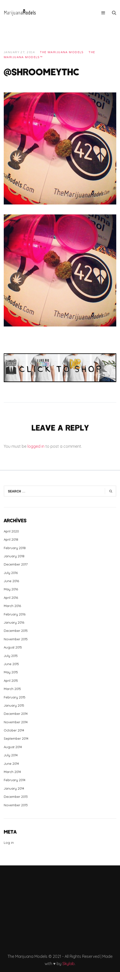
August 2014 (13, 747)
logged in (35, 446)
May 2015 (11, 672)
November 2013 (16, 805)
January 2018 (14, 556)
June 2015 (11, 664)
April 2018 (11, 539)
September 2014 (16, 738)
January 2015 (14, 705)
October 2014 (14, 730)
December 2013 (16, 797)
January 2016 (14, 622)
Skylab (68, 963)
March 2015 (12, 689)
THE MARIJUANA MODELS (62, 52)
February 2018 (15, 548)
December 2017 (16, 564)
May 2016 (11, 589)
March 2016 (12, 606)
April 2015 (11, 681)
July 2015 (11, 656)
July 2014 (11, 755)
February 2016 (14, 614)
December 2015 (16, 631)
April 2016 (11, 598)
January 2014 (14, 788)
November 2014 (16, 722)
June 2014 (11, 764)
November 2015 (16, 639)
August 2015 (13, 647)
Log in (9, 843)
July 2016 (11, 573)
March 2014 (12, 772)
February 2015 (14, 697)
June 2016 (11, 581)
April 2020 (11, 531)
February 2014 (14, 780)
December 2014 (16, 714)
